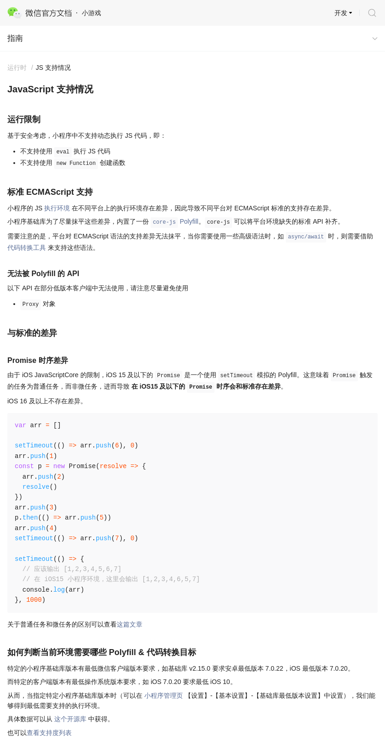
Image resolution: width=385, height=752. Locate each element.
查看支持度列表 (49, 732)
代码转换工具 (26, 247)
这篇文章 (129, 624)
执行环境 (57, 208)
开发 (340, 13)
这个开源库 (70, 719)
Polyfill (174, 221)
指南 (15, 38)
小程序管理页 (163, 695)
